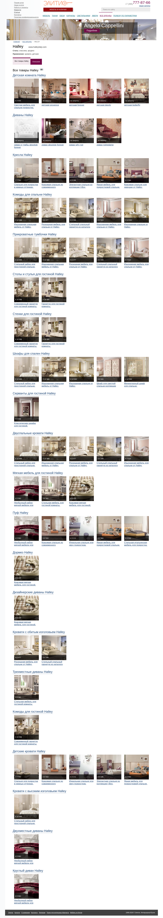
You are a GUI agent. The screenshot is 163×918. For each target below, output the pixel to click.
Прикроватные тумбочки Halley (35, 234)
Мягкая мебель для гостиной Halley (38, 473)
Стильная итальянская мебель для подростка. (135, 543)
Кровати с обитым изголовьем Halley (39, 632)
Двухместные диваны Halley (33, 831)
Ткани (55, 16)
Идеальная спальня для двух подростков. (81, 543)
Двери (95, 16)
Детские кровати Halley (29, 751)
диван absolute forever (53, 145)
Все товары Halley (22, 61)
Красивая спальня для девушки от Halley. (135, 185)
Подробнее (92, 30)
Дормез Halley (23, 552)
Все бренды (27, 41)
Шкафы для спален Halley (31, 353)
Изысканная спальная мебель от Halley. (25, 225)
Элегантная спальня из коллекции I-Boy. (80, 185)
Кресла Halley (22, 155)
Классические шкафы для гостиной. (25, 424)
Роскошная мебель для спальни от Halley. (53, 225)
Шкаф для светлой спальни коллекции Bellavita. (106, 386)
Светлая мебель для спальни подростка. (24, 106)
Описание (36, 62)
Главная (16, 41)
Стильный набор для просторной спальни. (24, 265)
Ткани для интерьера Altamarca (58, 913)
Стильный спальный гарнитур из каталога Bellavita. (79, 227)
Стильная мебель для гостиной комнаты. (53, 504)
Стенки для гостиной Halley (32, 314)
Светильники (83, 16)
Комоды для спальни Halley (32, 194)
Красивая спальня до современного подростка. (52, 187)
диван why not (76, 145)
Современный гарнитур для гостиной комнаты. (26, 305)
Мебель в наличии (58, 9)
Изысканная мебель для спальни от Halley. (109, 225)
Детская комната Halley (29, 75)
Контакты (17, 15)
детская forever (76, 105)
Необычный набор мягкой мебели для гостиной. (23, 505)
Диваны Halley (23, 115)
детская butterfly (132, 105)
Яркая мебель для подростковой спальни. (108, 185)
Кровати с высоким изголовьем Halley (39, 791)
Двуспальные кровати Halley (33, 433)
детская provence (50, 105)
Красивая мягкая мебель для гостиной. (80, 504)
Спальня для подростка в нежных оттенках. (26, 185)
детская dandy (104, 105)
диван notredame (105, 145)
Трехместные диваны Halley (32, 671)
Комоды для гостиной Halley (33, 711)
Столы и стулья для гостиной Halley (38, 274)
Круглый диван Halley (28, 870)
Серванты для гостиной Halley (34, 393)
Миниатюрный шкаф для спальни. (134, 384)
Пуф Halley (20, 512)
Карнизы (70, 16)
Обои (62, 16)
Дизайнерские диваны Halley (33, 592)
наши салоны (144, 6)
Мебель (46, 16)
